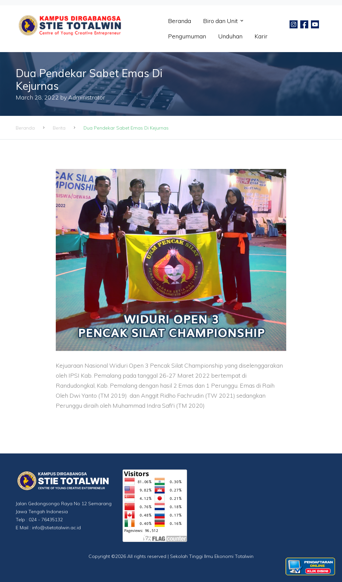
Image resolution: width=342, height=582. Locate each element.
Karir (261, 36)
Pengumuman (187, 36)
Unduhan (230, 36)
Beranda (179, 20)
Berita (59, 128)
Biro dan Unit (220, 20)
